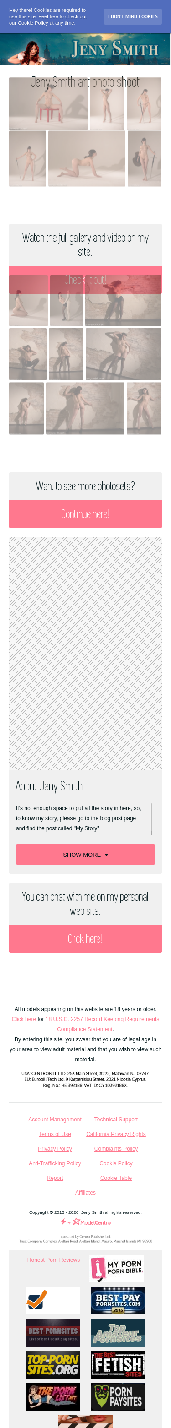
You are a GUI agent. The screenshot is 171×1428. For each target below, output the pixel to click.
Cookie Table (116, 1178)
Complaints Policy (116, 1149)
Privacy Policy (55, 1149)
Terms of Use (55, 1134)
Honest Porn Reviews (53, 1260)
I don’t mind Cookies (133, 16)
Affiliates (85, 1193)
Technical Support (116, 1119)
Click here (24, 1019)
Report (55, 1178)
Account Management (55, 1119)
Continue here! (86, 514)
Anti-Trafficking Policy (55, 1163)
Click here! (85, 939)
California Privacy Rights (116, 1134)
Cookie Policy (116, 1163)
